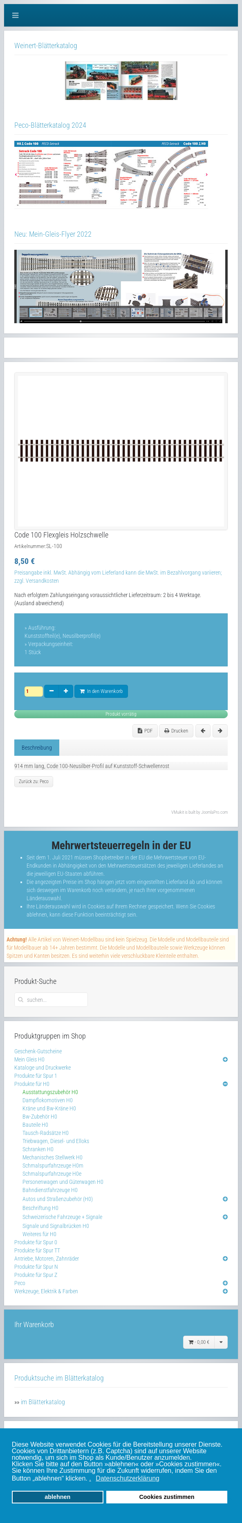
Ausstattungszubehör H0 (50, 1092)
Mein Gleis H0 (29, 1059)
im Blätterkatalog (43, 1402)
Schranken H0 (38, 1149)
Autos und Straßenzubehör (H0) (57, 1199)
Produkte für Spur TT (37, 1250)
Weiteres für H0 (39, 1234)
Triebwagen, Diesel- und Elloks (55, 1141)
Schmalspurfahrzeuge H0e (51, 1173)
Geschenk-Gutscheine (38, 1051)
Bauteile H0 (35, 1124)
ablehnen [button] (57, 1497)
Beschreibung (37, 747)
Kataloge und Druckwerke (42, 1067)
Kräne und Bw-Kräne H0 (49, 1108)
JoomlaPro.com (214, 812)
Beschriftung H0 (40, 1208)
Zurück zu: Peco (34, 781)
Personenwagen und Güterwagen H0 (62, 1182)
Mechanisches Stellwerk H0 (52, 1157)
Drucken (176, 731)
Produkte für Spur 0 (35, 1242)
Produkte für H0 (31, 1084)
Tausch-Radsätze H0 (45, 1133)
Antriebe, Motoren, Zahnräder (46, 1258)
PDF (145, 731)
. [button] (90, 1478)
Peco (19, 1283)
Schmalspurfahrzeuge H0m (52, 1165)
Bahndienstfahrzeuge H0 (50, 1190)
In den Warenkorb (101, 691)
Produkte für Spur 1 (35, 1075)
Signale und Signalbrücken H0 (55, 1226)
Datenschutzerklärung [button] (127, 1478)
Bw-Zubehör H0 (39, 1116)
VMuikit (177, 812)
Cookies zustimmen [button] (166, 1497)
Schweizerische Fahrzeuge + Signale (62, 1217)
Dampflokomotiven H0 (47, 1100)
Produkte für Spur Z (35, 1275)
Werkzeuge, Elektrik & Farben (46, 1291)
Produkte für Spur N (36, 1266)
